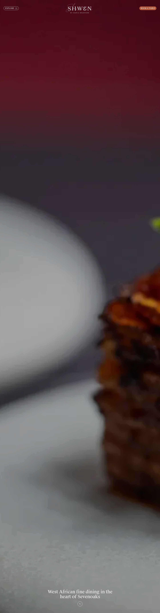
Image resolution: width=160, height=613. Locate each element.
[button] (11, 8)
